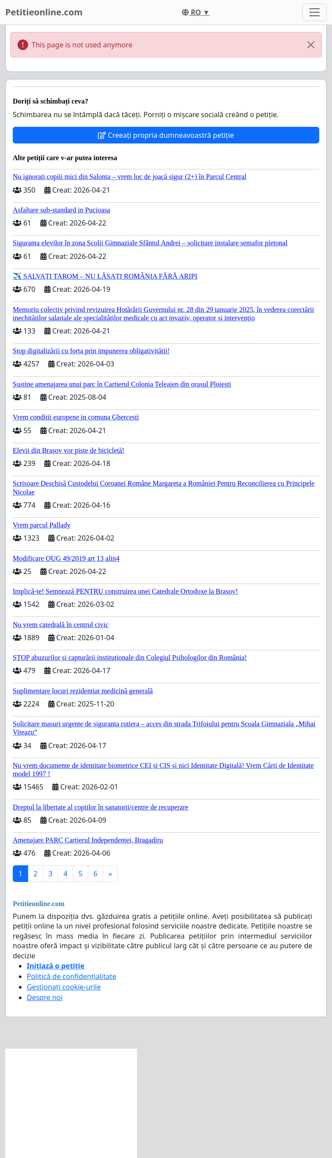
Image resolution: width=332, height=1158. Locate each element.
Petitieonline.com (44, 12)
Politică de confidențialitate (71, 976)
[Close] (310, 44)
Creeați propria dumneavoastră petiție (166, 135)
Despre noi (44, 997)
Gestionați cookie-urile (64, 987)
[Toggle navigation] (314, 12)
